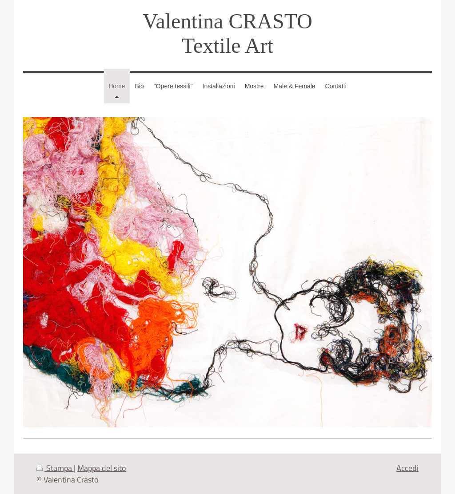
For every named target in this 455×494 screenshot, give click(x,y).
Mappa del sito (101, 468)
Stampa (55, 468)
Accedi (407, 468)
